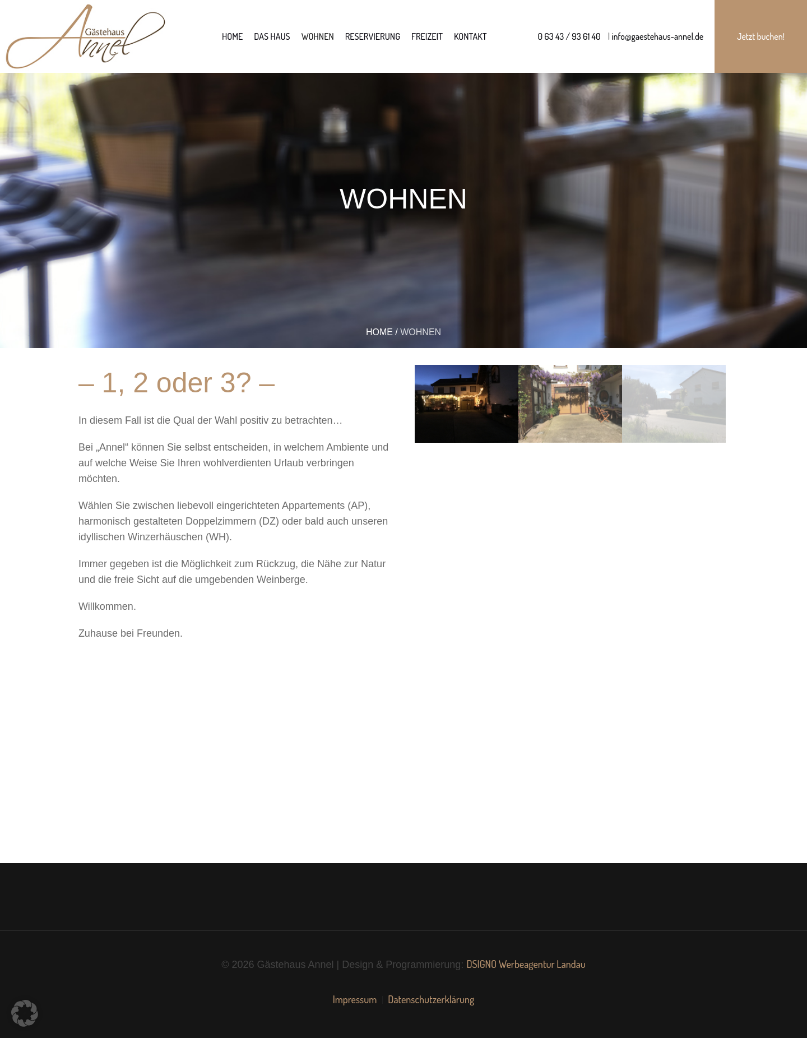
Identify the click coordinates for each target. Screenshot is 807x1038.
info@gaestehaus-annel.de (656, 36)
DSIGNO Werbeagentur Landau (525, 964)
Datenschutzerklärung (431, 999)
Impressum (355, 999)
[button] (24, 1013)
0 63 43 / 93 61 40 (569, 36)
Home (379, 332)
